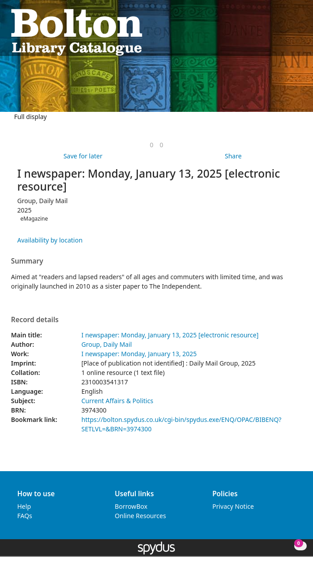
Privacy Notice (233, 506)
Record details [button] (35, 320)
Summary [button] (27, 261)
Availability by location (50, 240)
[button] (286, 31)
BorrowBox (131, 506)
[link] (151, 144)
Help (24, 506)
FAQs (24, 515)
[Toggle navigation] (297, 31)
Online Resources (140, 515)
